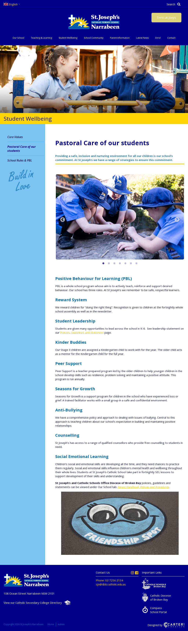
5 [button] (125, 263)
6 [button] (131, 263)
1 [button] (103, 263)
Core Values (15, 137)
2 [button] (109, 263)
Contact (171, 37)
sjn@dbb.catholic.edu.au (111, 584)
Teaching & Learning (41, 37)
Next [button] (177, 219)
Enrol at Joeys (166, 18)
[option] (119, 217)
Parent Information (120, 37)
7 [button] (136, 263)
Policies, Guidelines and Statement (82, 332)
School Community (93, 37)
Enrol (158, 37)
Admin (61, 624)
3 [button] (114, 263)
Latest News (142, 37)
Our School (18, 37)
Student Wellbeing (68, 37)
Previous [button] (62, 219)
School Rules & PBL (19, 160)
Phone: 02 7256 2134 (109, 580)
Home (51, 624)
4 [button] (120, 263)
